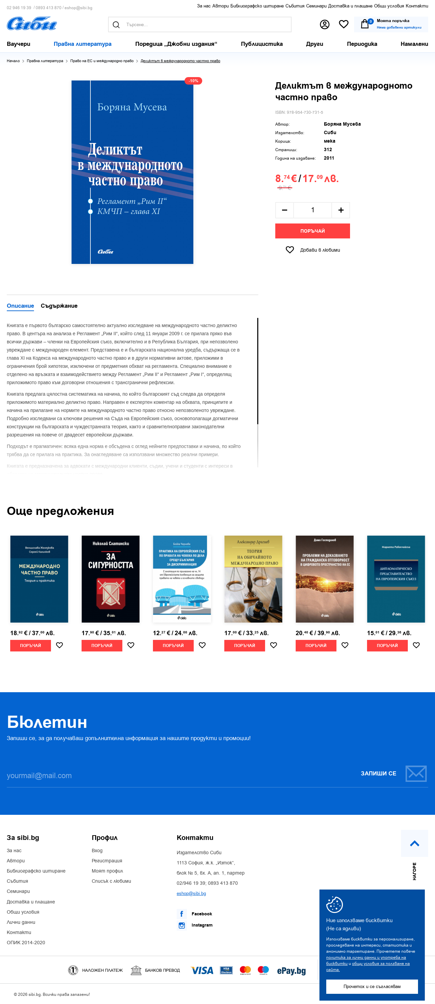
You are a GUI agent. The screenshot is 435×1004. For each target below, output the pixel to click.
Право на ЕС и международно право (102, 61)
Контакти (417, 6)
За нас (204, 6)
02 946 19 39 (19, 8)
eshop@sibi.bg (78, 8)
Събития (294, 6)
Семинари (316, 6)
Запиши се (394, 774)
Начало (13, 61)
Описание (20, 306)
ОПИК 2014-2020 (26, 943)
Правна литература (45, 61)
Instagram (195, 925)
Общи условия (389, 6)
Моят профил (107, 871)
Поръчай (312, 231)
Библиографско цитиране (257, 6)
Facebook (194, 914)
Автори (220, 6)
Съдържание (59, 306)
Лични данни (21, 922)
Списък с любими (111, 881)
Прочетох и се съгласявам (372, 986)
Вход (97, 851)
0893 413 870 (49, 8)
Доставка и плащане (350, 6)
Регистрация (107, 861)
